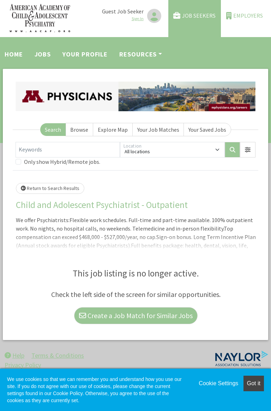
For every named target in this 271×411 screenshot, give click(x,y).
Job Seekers (194, 15)
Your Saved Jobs (207, 129)
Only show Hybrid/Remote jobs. (62, 161)
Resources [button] (138, 54)
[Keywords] (68, 149)
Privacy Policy (23, 365)
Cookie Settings (218, 383)
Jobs (43, 54)
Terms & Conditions (57, 355)
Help (14, 355)
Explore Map (113, 129)
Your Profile (85, 54)
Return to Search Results (50, 188)
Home (14, 54)
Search (53, 129)
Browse (79, 129)
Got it (253, 383)
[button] (247, 149)
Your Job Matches (158, 129)
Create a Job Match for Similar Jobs (136, 315)
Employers (244, 15)
